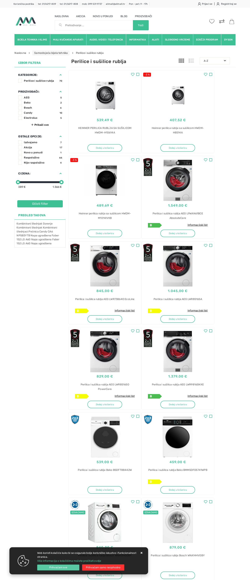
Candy (43, 112)
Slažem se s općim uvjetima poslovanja (49, 467)
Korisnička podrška (24, 4)
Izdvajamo (43, 142)
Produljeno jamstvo (118, 497)
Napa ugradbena (41, 243)
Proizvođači (143, 16)
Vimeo (219, 452)
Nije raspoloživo (43, 162)
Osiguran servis (80, 520)
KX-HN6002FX (194, 498)
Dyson (228, 39)
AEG (43, 97)
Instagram (200, 452)
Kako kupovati (80, 497)
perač (188, 545)
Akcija (80, 16)
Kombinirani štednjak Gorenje (35, 223)
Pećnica (34, 231)
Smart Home (192, 505)
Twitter (181, 452)
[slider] (18, 182)
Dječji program (207, 39)
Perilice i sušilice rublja (43, 80)
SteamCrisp (192, 531)
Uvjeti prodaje (80, 486)
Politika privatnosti (117, 492)
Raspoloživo (43, 157)
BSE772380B (193, 525)
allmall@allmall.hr (115, 4)
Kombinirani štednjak (29, 227)
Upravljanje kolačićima (85, 525)
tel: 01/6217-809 (47, 4)
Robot (188, 538)
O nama (110, 486)
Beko (43, 102)
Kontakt (76, 492)
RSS (189, 461)
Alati (155, 39)
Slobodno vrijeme (177, 39)
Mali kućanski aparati (68, 39)
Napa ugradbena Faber (45, 239)
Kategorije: (27, 75)
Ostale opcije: (30, 136)
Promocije (112, 509)
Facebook (161, 452)
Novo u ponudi (103, 16)
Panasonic (191, 492)
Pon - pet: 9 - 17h (138, 4)
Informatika (137, 39)
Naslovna (62, 16)
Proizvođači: (28, 91)
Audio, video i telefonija (106, 39)
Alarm (188, 485)
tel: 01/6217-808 (69, 4)
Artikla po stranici (202, 424)
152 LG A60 (23, 243)
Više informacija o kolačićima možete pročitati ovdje (69, 560)
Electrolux (43, 118)
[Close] (58, 567)
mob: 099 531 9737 (92, 4)
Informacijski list (107, 226)
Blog (123, 16)
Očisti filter (40, 204)
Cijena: (24, 173)
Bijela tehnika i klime (32, 39)
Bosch (43, 107)
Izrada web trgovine (225, 574)
